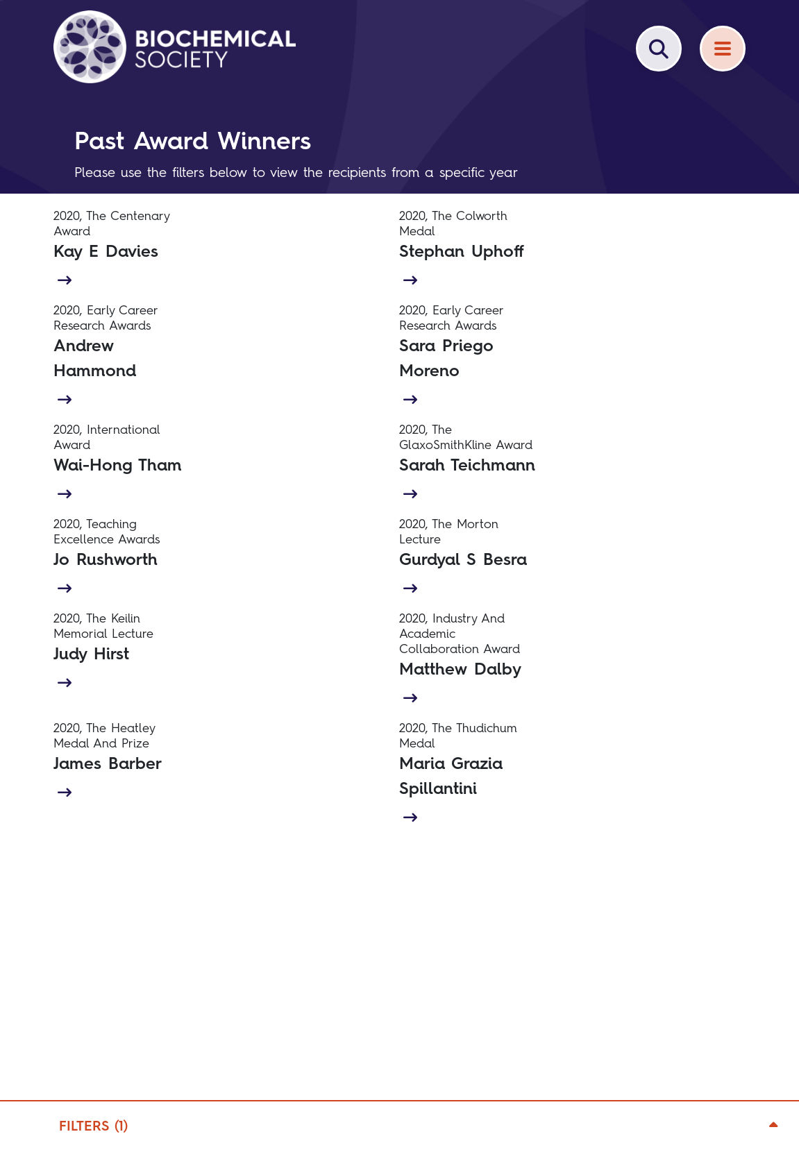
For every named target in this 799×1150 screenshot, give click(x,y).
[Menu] (723, 48)
